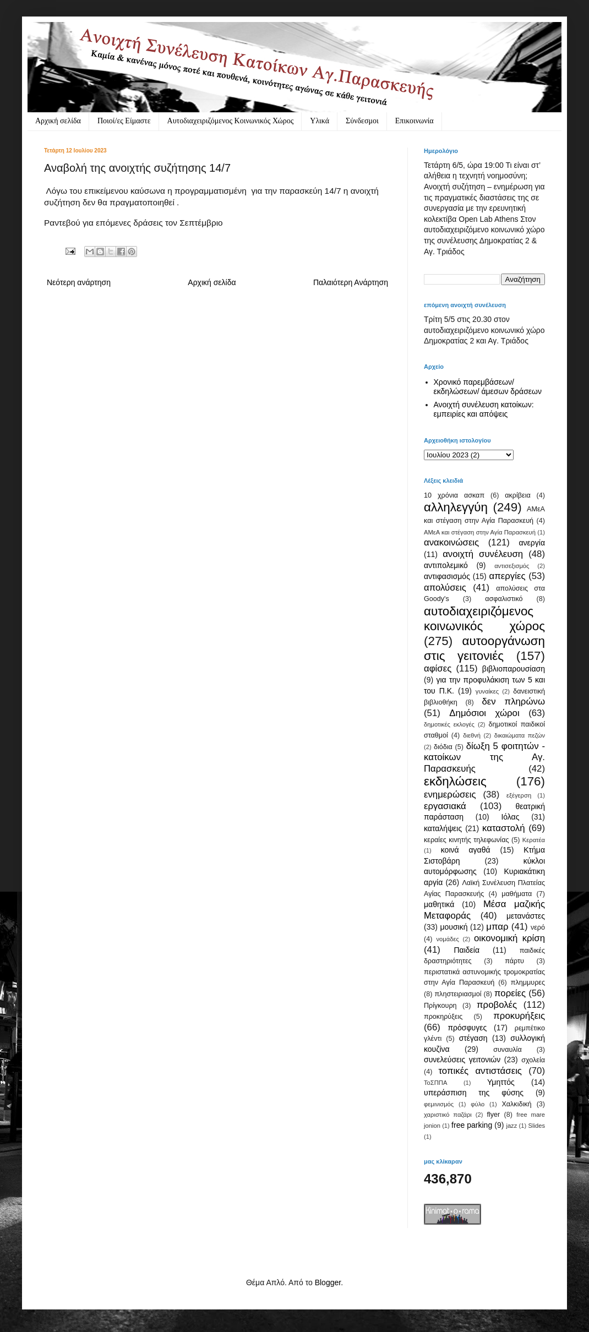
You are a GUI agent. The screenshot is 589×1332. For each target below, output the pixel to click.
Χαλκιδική (516, 1104)
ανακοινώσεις (451, 542)
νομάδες (448, 939)
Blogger (328, 1282)
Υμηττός (501, 1082)
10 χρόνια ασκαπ (454, 495)
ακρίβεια (517, 495)
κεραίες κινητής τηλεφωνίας (466, 840)
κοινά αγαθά (465, 849)
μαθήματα (516, 894)
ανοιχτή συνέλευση (483, 554)
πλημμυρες (528, 982)
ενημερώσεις (450, 794)
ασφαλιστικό (503, 599)
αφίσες (437, 668)
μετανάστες (525, 915)
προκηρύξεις (443, 1016)
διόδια (443, 747)
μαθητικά (439, 904)
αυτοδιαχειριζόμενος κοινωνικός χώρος (484, 618)
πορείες (510, 993)
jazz (511, 1125)
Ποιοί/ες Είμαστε (124, 121)
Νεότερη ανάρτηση (79, 282)
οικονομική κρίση (509, 938)
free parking (471, 1125)
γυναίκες (487, 691)
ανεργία (532, 542)
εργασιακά (445, 806)
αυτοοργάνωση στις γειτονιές (484, 648)
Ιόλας (510, 816)
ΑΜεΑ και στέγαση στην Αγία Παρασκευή (480, 532)
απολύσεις (445, 587)
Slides (536, 1125)
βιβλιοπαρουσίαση (513, 668)
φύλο (477, 1104)
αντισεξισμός (511, 566)
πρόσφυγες (467, 1027)
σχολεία (533, 1060)
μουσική (453, 926)
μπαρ (497, 926)
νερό (538, 927)
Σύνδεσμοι (362, 121)
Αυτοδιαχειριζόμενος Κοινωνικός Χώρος (230, 121)
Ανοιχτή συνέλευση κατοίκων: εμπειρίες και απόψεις (484, 409)
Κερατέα (533, 840)
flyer (493, 1114)
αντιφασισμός (447, 576)
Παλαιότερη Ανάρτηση (350, 282)
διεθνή (472, 735)
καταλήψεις (443, 828)
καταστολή (503, 828)
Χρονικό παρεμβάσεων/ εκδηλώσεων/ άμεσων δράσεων (488, 387)
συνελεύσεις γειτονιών (462, 1059)
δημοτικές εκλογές (449, 724)
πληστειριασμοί (457, 994)
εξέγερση (518, 795)
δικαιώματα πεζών (519, 735)
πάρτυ (514, 961)
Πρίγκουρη (440, 1005)
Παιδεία (466, 950)
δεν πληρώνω (513, 701)
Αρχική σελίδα (58, 121)
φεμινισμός (439, 1104)
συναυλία (507, 1049)
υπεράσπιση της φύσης (473, 1092)
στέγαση (473, 1038)
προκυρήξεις (519, 1016)
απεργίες (507, 576)
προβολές (497, 1005)
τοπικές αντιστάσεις (480, 1071)
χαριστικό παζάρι (448, 1114)
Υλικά (319, 121)
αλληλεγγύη (456, 507)
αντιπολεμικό (446, 565)
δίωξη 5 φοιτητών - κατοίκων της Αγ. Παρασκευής (484, 757)
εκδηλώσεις (455, 781)
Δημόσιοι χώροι (484, 713)
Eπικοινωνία (414, 121)
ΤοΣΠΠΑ (435, 1082)
